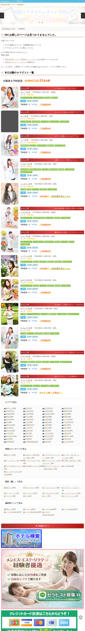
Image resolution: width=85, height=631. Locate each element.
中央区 (27, 415)
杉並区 (27, 423)
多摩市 (65, 437)
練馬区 (46, 420)
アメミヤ (24, 313)
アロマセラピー (30, 491)
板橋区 (65, 420)
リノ (22, 141)
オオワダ (24, 284)
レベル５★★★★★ (31, 516)
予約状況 (23, 106)
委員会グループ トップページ (16, 62)
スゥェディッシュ (69, 500)
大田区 (65, 417)
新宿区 (65, 412)
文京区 (27, 417)
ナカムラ (24, 332)
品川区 (46, 412)
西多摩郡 (9, 445)
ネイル (26, 500)
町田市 (65, 443)
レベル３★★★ (68, 513)
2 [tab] (42, 22)
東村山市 (47, 440)
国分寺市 (9, 434)
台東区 (8, 417)
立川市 (27, 431)
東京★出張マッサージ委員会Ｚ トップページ (21, 59)
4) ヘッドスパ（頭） (12, 464)
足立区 (27, 426)
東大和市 (47, 443)
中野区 (8, 423)
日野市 (46, 434)
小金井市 (66, 434)
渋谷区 (8, 415)
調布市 (65, 429)
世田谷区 (47, 417)
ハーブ (46, 500)
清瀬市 (27, 443)
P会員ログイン (42, 530)
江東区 (46, 423)
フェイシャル (29, 497)
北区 (7, 426)
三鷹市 (46, 429)
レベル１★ (28, 513)
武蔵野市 (28, 429)
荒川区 (27, 420)
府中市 (65, 431)
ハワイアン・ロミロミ (71, 491)
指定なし (9, 412)
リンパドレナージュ (70, 497)
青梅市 (46, 445)
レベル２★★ (48, 513)
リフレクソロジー (50, 491)
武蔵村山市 (67, 440)
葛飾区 (46, 426)
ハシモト (24, 186)
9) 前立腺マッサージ (31, 470)
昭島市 (27, 434)
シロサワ (24, 165)
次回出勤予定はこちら (60, 199)
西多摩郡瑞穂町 (30, 445)
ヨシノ (23, 93)
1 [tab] (39, 22)
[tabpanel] (42, 15)
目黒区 (46, 415)
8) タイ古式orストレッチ (14, 470)
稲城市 (27, 440)
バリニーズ (9, 500)
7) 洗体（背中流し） (70, 464)
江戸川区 (66, 423)
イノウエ (24, 260)
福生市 (27, 437)
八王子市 (47, 437)
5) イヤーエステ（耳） (32, 464)
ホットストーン (11, 497)
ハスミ (23, 239)
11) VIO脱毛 (67, 470)
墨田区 (8, 420)
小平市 (8, 437)
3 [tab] (45, 22)
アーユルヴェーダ (50, 497)
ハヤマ (23, 361)
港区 (26, 412)
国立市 (46, 431)
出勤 (23, 102)
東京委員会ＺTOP (8, 29)
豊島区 (65, 415)
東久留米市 (10, 440)
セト (22, 117)
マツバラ (24, 385)
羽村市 (8, 443)
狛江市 (8, 431)
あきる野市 (67, 445)
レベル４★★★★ (11, 516)
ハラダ (23, 215)
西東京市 (9, 429)
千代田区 (66, 426)
